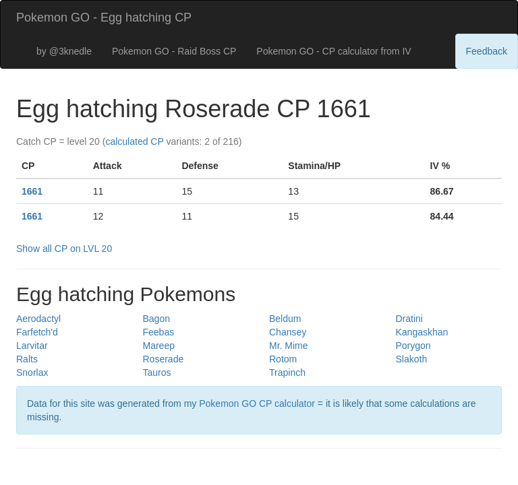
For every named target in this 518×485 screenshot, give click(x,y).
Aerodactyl (38, 318)
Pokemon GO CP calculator (257, 403)
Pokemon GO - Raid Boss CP (174, 51)
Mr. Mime (288, 345)
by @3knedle (64, 51)
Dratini (409, 318)
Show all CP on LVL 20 (64, 248)
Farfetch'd (37, 332)
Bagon (156, 318)
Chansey (287, 332)
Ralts (27, 359)
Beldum (285, 318)
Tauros (157, 372)
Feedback (486, 51)
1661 (32, 191)
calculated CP (134, 141)
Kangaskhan (422, 332)
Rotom (283, 359)
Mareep (159, 345)
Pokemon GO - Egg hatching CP (104, 17)
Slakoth (412, 359)
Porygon (413, 345)
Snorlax (32, 372)
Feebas (159, 332)
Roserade (163, 359)
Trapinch (287, 372)
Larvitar (32, 345)
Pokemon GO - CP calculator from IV (333, 51)
